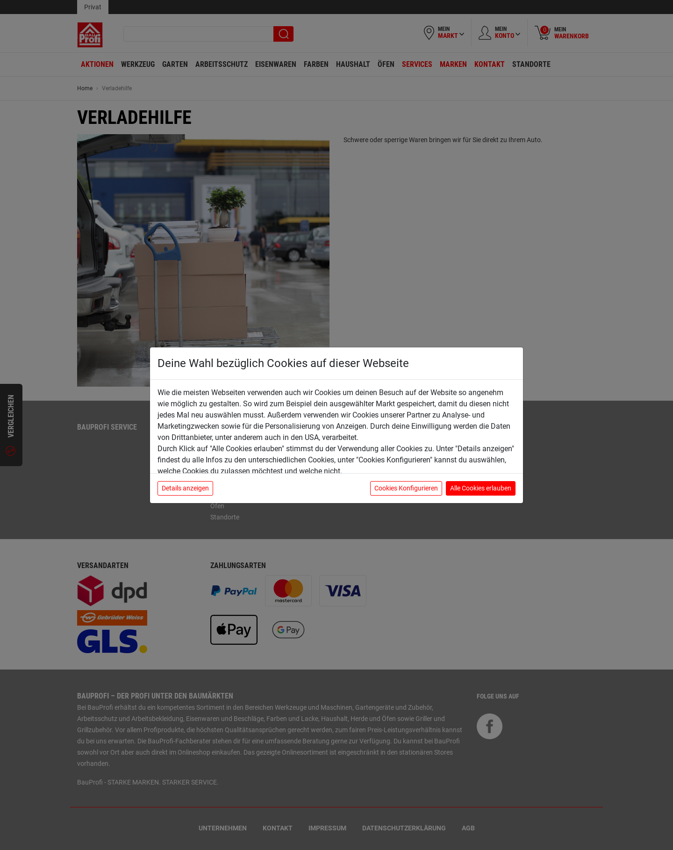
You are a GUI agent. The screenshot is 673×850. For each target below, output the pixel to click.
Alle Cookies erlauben (480, 488)
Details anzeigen (185, 488)
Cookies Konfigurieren (406, 488)
